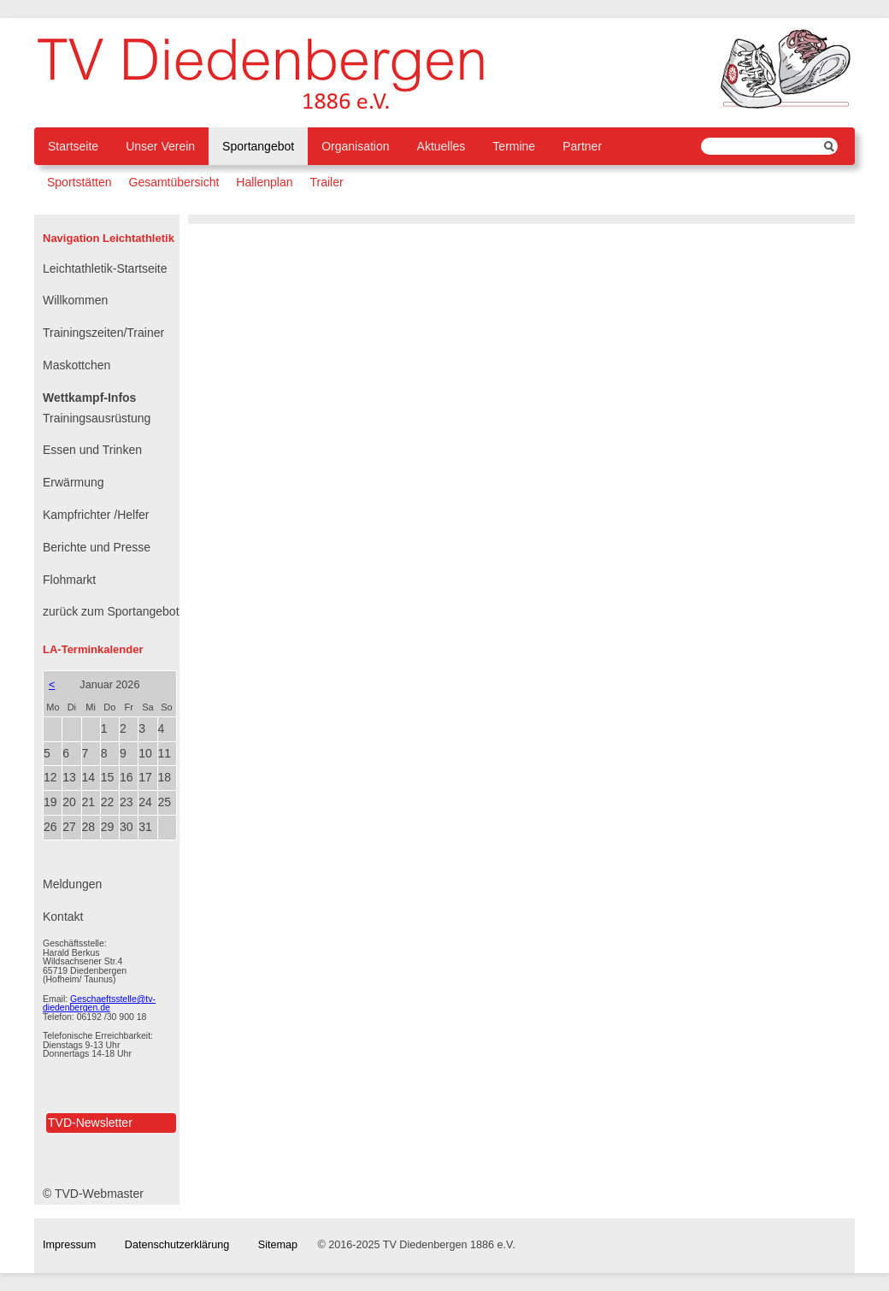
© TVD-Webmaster (93, 1193)
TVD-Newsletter (90, 1122)
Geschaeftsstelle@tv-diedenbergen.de (99, 1003)
